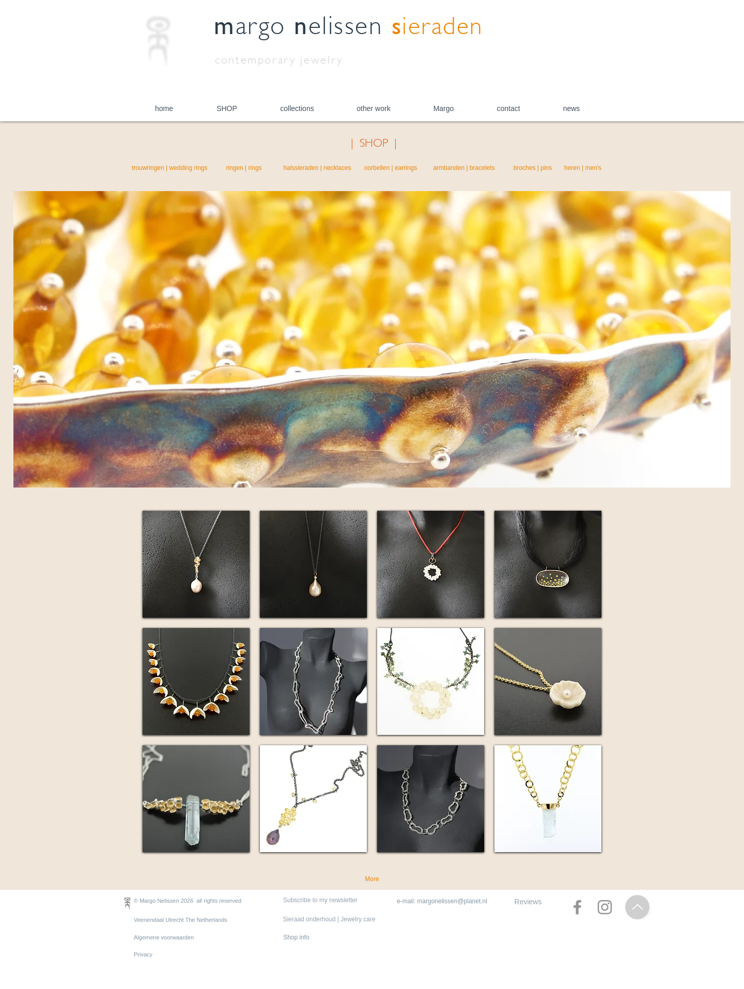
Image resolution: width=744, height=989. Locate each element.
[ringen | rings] (244, 168)
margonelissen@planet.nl (452, 901)
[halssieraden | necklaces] (317, 168)
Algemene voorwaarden (164, 937)
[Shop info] (296, 937)
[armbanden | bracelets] (464, 168)
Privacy (143, 954)
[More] (372, 879)
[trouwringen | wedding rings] (170, 168)
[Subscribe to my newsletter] (320, 900)
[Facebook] (577, 907)
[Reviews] (528, 902)
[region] (196, 564)
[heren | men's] (582, 168)
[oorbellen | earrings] (390, 168)
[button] (227, 108)
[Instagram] (604, 907)
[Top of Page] (637, 907)
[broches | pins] (532, 168)
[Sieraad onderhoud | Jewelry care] (329, 919)
